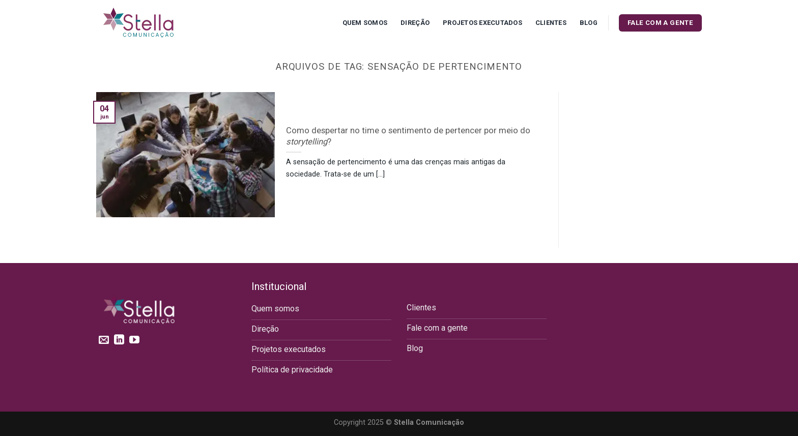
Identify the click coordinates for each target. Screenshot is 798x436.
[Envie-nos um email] (104, 340)
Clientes (550, 22)
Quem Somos (365, 22)
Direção (415, 22)
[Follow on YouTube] (134, 340)
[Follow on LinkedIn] (119, 340)
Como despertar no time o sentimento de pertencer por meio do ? (408, 136)
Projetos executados (482, 22)
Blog (588, 22)
